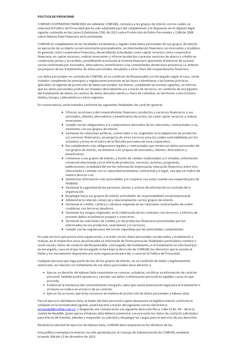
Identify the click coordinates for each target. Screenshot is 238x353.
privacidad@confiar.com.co (57, 309)
